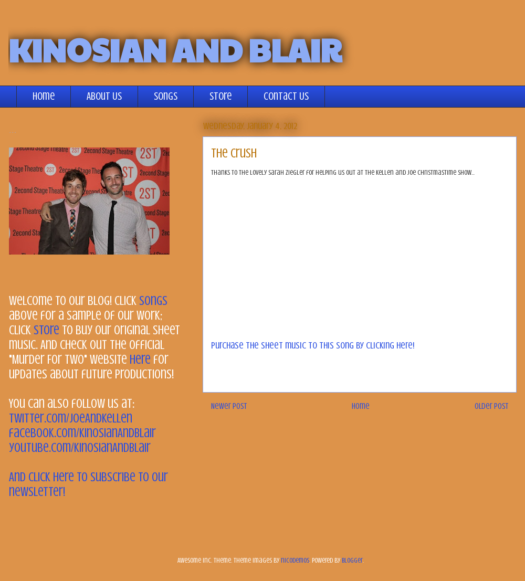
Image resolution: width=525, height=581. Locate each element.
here (140, 360)
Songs (165, 96)
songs (153, 301)
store (46, 330)
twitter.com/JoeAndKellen (70, 418)
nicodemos (295, 560)
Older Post (491, 406)
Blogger (352, 560)
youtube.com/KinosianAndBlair (80, 448)
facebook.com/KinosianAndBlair (82, 433)
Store (220, 96)
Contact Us (286, 96)
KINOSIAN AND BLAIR (174, 49)
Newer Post (229, 406)
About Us (104, 96)
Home (44, 96)
